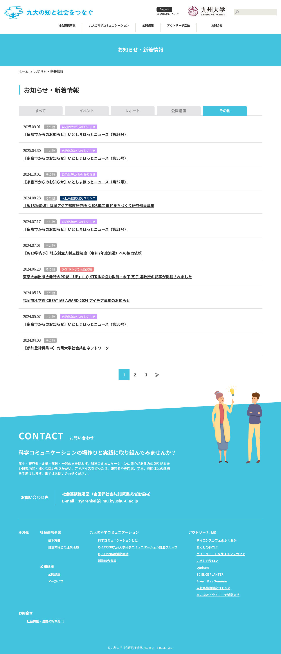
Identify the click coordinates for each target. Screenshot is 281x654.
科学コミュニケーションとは (118, 540)
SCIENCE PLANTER (209, 574)
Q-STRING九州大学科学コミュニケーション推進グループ (137, 547)
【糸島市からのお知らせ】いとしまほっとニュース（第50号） (75, 324)
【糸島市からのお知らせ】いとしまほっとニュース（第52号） (75, 181)
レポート (132, 110)
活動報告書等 (107, 560)
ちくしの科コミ (207, 547)
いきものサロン (207, 560)
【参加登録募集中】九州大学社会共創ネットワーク (66, 347)
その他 (50, 127)
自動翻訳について (168, 14)
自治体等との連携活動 (63, 547)
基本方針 (54, 540)
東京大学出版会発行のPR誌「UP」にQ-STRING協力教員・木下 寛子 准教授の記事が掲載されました (107, 276)
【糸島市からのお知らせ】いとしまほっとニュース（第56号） (75, 134)
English (164, 9)
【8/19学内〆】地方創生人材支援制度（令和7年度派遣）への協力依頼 (82, 253)
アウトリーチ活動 (178, 25)
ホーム (24, 71)
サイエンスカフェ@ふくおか (216, 540)
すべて (40, 110)
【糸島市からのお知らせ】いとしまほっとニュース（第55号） (75, 158)
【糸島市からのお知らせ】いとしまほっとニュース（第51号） (75, 229)
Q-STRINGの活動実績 (77, 269)
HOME (24, 532)
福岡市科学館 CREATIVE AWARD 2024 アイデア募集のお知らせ (76, 300)
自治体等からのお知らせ (78, 127)
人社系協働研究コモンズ (78, 198)
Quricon (202, 567)
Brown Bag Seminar (211, 581)
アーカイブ (55, 581)
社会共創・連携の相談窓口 (45, 621)
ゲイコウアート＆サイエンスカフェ (220, 554)
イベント (86, 110)
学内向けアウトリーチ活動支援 (218, 595)
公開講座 (178, 110)
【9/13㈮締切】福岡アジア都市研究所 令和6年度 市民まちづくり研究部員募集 (88, 205)
